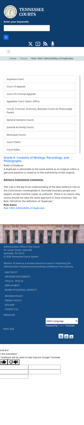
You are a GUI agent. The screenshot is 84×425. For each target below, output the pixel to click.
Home (13, 58)
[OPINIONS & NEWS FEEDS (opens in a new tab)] (45, 43)
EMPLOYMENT (12, 285)
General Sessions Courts (20, 119)
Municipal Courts (16, 134)
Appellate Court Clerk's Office (23, 101)
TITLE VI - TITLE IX (14, 281)
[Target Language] (44, 367)
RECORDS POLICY (14, 296)
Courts (24, 58)
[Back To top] (10, 216)
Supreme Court (15, 79)
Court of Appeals (16, 86)
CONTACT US (11, 309)
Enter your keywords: (16, 21)
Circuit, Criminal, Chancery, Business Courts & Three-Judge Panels (39, 110)
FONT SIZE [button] (8, 328)
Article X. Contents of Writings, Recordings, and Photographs (36, 159)
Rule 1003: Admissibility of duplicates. (24, 208)
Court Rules (13, 149)
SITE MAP (10, 304)
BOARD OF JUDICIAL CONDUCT (21, 289)
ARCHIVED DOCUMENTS (17, 276)
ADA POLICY (11, 272)
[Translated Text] (44, 371)
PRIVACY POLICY (13, 300)
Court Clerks (13, 142)
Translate (66, 325)
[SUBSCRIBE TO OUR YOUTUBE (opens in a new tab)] (38, 43)
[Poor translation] (13, 362)
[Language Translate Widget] (62, 321)
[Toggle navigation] (8, 51)
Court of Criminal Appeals (21, 94)
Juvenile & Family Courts (20, 127)
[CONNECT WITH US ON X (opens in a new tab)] (30, 43)
